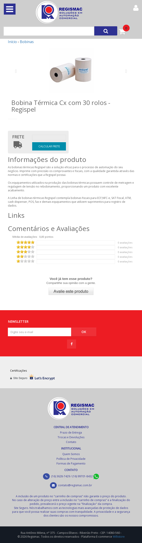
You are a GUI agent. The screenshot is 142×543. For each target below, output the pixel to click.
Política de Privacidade (71, 459)
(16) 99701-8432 (85, 476)
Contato (71, 442)
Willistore (119, 537)
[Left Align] (105, 30)
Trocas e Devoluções (71, 437)
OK (83, 332)
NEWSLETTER (18, 321)
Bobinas (27, 41)
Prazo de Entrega (71, 432)
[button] (17, 71)
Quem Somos (71, 454)
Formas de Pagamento (71, 463)
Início (12, 41)
